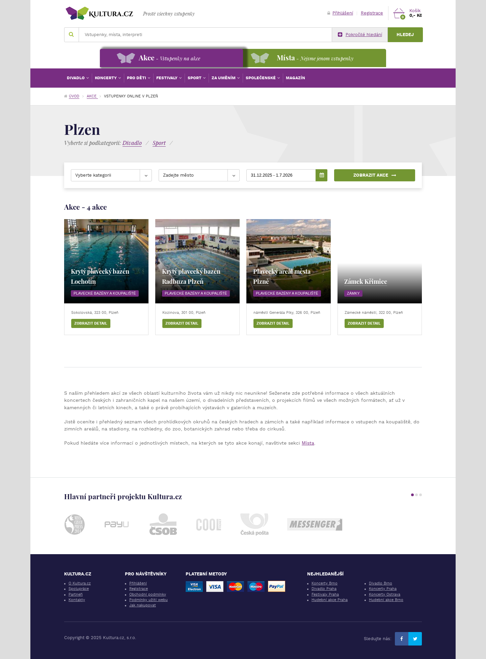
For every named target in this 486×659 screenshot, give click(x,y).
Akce (92, 96)
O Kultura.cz (80, 583)
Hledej (405, 34)
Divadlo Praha (324, 589)
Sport (195, 78)
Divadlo (76, 78)
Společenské (261, 78)
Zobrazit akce (374, 175)
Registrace (372, 13)
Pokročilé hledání (360, 34)
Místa (308, 443)
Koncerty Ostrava (384, 594)
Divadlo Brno (380, 583)
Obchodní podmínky (147, 594)
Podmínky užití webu (148, 600)
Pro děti (137, 78)
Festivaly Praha (325, 594)
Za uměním (224, 78)
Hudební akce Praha (330, 600)
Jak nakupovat (142, 605)
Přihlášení (340, 13)
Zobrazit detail (90, 323)
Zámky (353, 293)
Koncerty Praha (383, 589)
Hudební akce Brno (386, 600)
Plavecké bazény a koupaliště (105, 293)
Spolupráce (79, 589)
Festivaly (167, 78)
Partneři (76, 594)
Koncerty (106, 78)
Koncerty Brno (325, 583)
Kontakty (77, 600)
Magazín (295, 78)
